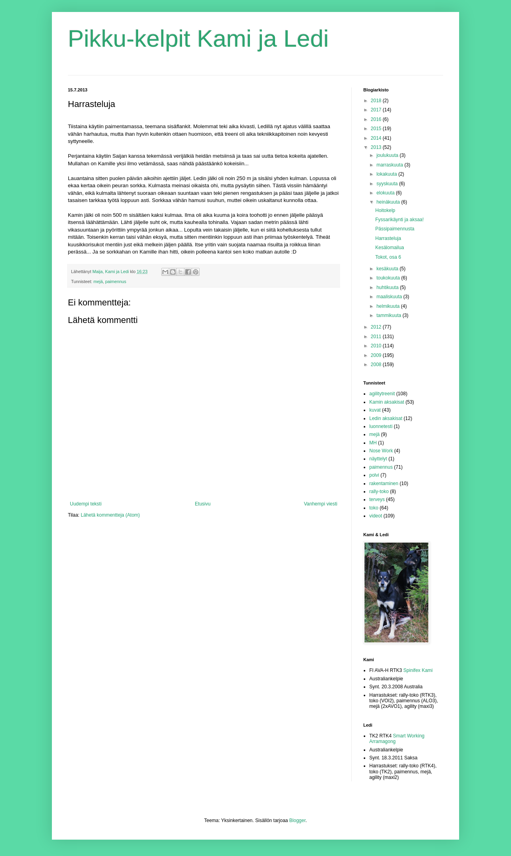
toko (373, 508)
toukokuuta (388, 278)
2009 (377, 355)
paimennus (115, 281)
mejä (98, 281)
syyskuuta (387, 183)
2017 (377, 110)
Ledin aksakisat (385, 418)
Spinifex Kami (417, 670)
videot (375, 516)
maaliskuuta (389, 296)
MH (373, 443)
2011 (377, 336)
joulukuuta (388, 155)
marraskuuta (390, 165)
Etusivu (202, 504)
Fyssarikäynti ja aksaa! (399, 219)
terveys (377, 499)
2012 (377, 327)
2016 (377, 119)
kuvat (375, 410)
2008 (377, 364)
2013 (377, 147)
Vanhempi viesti (320, 504)
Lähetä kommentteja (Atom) (110, 515)
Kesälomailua (389, 247)
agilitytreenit (382, 393)
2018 (377, 100)
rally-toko (379, 491)
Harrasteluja (388, 238)
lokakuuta (387, 174)
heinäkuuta (388, 202)
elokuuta (386, 193)
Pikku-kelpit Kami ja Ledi (198, 38)
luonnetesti (380, 426)
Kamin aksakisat (386, 402)
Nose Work (381, 451)
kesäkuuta (388, 268)
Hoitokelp (385, 210)
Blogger (297, 820)
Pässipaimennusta (394, 229)
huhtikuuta (388, 287)
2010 (377, 346)
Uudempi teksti (85, 504)
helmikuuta (388, 306)
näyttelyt (378, 459)
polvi (374, 475)
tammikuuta (389, 315)
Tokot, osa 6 (388, 257)
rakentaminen (383, 483)
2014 (377, 138)
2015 (377, 128)
